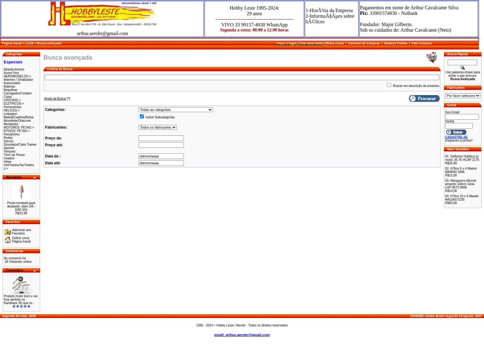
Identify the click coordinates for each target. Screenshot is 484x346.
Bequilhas (10, 90)
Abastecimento (14, 69)
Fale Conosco (422, 43)
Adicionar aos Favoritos (21, 231)
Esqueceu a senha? (459, 140)
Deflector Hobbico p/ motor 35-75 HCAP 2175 (462, 158)
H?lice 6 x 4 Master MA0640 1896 (461, 170)
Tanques (10, 151)
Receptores (12, 134)
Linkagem (10, 114)
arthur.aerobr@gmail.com (102, 33)
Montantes (11, 124)
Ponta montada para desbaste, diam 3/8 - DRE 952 (21, 206)
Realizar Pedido (395, 43)
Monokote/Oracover (17, 120)
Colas (8, 96)
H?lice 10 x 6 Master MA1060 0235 (462, 197)
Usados (9, 158)
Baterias (9, 86)
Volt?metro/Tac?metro (19, 165)
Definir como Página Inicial (21, 239)
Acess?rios (11, 73)
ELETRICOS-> (14, 103)
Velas (7, 161)
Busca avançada (49, 43)
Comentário (14, 270)
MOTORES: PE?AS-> (19, 127)
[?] (57, 98)
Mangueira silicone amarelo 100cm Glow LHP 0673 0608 (460, 184)
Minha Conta (334, 43)
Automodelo (12, 83)
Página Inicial (12, 43)
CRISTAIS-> (12, 100)
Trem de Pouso (14, 155)
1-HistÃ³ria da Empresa (329, 10)
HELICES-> (12, 110)
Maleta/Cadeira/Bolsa (19, 117)
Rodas (8, 137)
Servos (8, 141)
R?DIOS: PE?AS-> (17, 131)
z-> (6, 168)
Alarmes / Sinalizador (18, 79)
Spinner (9, 148)
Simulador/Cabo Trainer (20, 144)
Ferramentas (12, 107)
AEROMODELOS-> (17, 76)
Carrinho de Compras (364, 43)
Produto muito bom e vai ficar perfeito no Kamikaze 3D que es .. (20, 299)
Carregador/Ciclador (18, 93)
